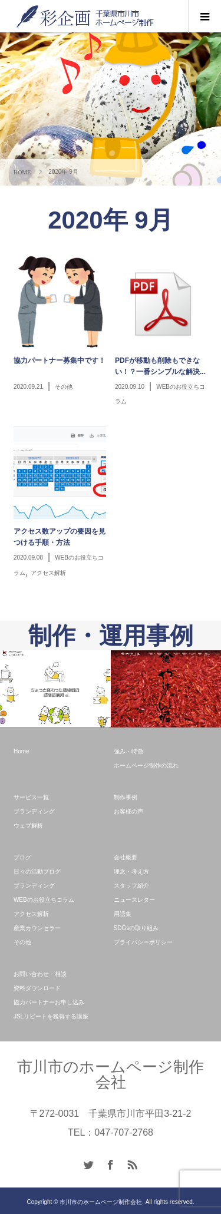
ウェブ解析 (28, 825)
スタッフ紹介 (131, 885)
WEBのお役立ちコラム (44, 900)
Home (21, 751)
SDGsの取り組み (136, 928)
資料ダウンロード (37, 988)
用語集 (122, 914)
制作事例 (125, 797)
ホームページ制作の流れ (146, 765)
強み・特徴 (128, 751)
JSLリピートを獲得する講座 (51, 1016)
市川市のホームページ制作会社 (110, 1074)
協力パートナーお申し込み (49, 1002)
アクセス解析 (31, 914)
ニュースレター (134, 900)
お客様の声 (128, 811)
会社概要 (125, 857)
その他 (22, 942)
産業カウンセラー (37, 928)
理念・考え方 (131, 871)
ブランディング (34, 811)
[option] (55, 688)
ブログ (22, 857)
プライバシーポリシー (143, 942)
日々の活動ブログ (37, 871)
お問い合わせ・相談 (40, 974)
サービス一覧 (31, 797)
